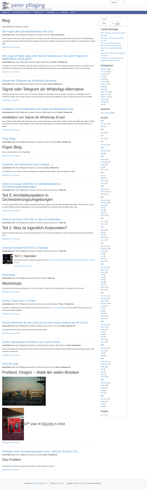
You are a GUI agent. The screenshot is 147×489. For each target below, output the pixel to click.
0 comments (15, 47)
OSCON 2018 (10, 363)
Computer (39, 35)
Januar (103, 138)
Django (45, 483)
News (44, 278)
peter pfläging (23, 3)
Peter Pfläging (20, 35)
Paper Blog (8, 138)
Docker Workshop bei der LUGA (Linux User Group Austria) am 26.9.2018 (45, 322)
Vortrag (56, 326)
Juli (102, 167)
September (104, 162)
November (104, 145)
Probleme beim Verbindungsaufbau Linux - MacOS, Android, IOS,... (41, 451)
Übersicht (6, 12)
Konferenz (54, 190)
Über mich (39, 12)
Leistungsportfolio (22, 12)
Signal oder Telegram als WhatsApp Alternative (29, 80)
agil (102, 104)
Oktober (103, 159)
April (102, 210)
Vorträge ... (52, 12)
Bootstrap (61, 483)
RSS (102, 415)
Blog (73, 12)
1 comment (15, 470)
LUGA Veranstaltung (57, 308)
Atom (107, 415)
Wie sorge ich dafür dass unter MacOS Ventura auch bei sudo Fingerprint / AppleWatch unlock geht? (45, 57)
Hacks (38, 62)
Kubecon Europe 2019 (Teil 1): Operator (25, 247)
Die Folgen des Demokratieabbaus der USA (27, 31)
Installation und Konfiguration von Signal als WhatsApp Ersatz (38, 109)
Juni (102, 256)
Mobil (44, 84)
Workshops (8, 274)
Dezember (104, 124)
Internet (46, 35)
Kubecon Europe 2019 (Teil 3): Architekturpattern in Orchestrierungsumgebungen (31, 185)
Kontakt (64, 12)
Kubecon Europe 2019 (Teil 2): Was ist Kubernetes (31, 219)
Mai (102, 153)
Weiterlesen (6, 47)
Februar (103, 169)
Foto (102, 76)
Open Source (46, 62)
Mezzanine (36, 483)
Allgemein (31, 35)
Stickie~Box (105, 94)
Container (39, 168)
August (103, 132)
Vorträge (103, 102)
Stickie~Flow (105, 97)
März (102, 126)
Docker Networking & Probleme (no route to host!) (31, 342)
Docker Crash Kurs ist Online (19, 300)
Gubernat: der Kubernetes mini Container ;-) (27, 164)
